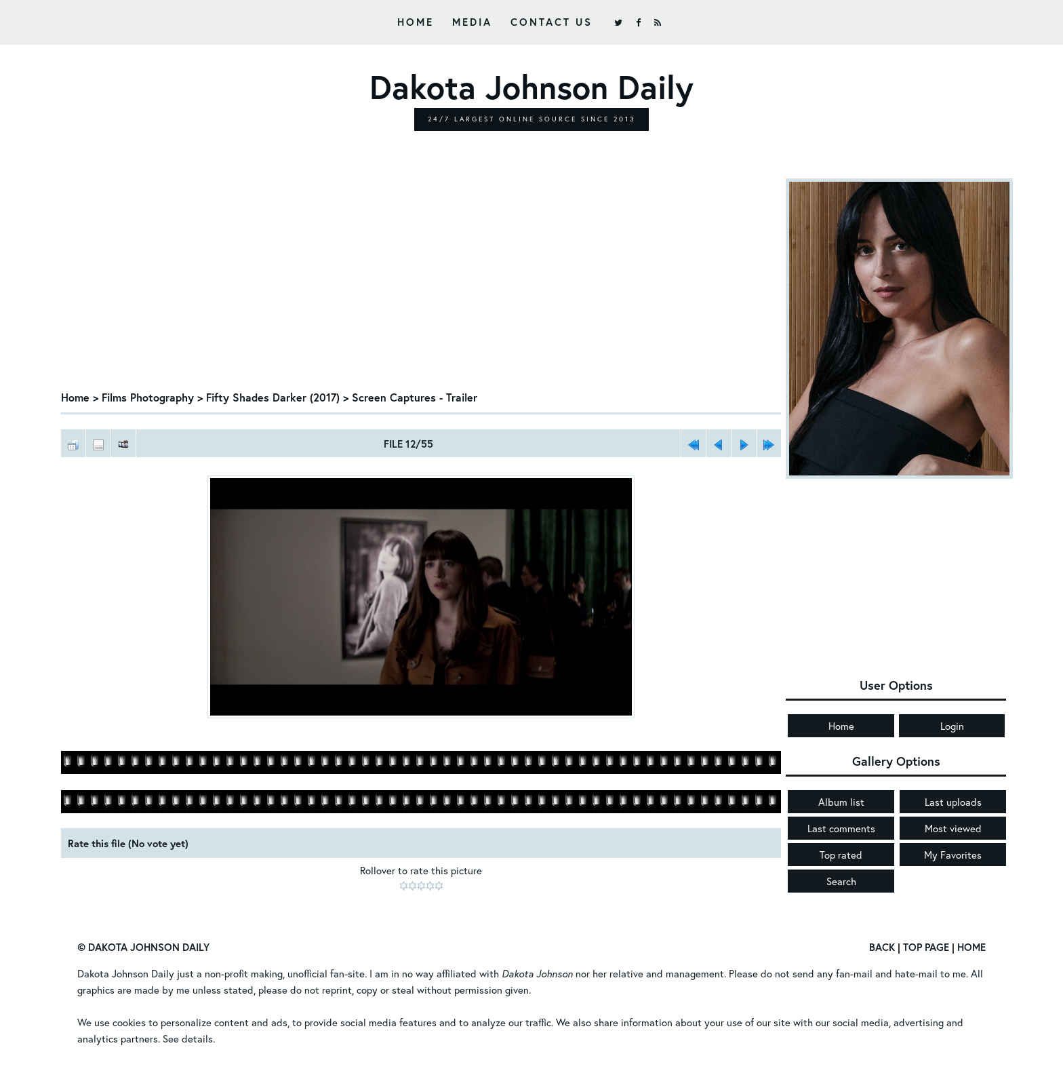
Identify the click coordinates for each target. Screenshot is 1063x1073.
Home (415, 21)
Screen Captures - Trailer (414, 397)
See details (188, 1038)
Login (952, 726)
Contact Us (551, 21)
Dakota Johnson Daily (125, 973)
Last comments (841, 828)
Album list (841, 801)
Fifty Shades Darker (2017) (273, 397)
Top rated (841, 854)
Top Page (926, 947)
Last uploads (953, 801)
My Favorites (953, 854)
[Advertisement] (421, 280)
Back (882, 947)
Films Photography (148, 397)
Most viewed (953, 828)
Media (472, 21)
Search (841, 881)
